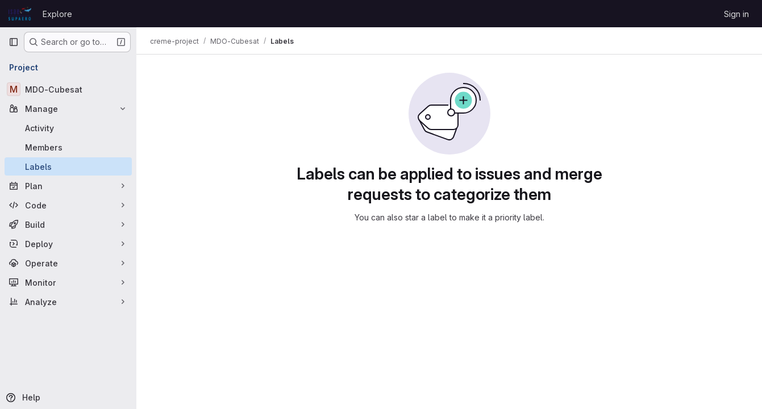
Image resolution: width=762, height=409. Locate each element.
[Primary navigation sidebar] (14, 42)
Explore (57, 14)
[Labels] (68, 166)
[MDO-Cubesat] (68, 89)
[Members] (68, 147)
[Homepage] (20, 14)
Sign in (736, 14)
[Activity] (68, 128)
